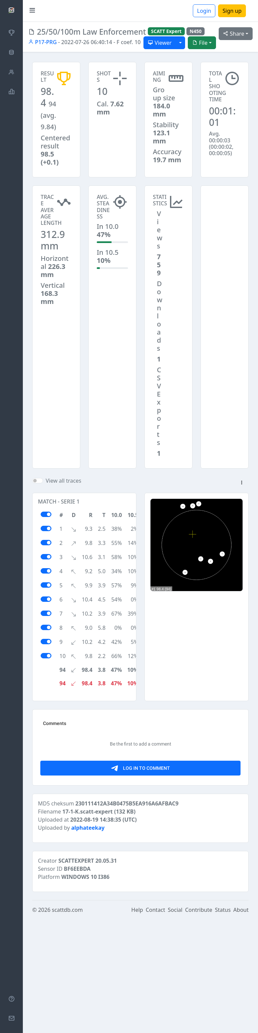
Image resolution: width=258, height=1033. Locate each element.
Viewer (160, 42)
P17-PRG (42, 42)
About (241, 1023)
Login (204, 10)
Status (223, 1023)
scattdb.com (67, 1023)
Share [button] (233, 33)
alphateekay (87, 941)
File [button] (200, 42)
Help (137, 1023)
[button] (241, 483)
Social (175, 1023)
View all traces (63, 480)
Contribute (198, 1023)
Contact (155, 1023)
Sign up (232, 10)
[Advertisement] (224, 219)
